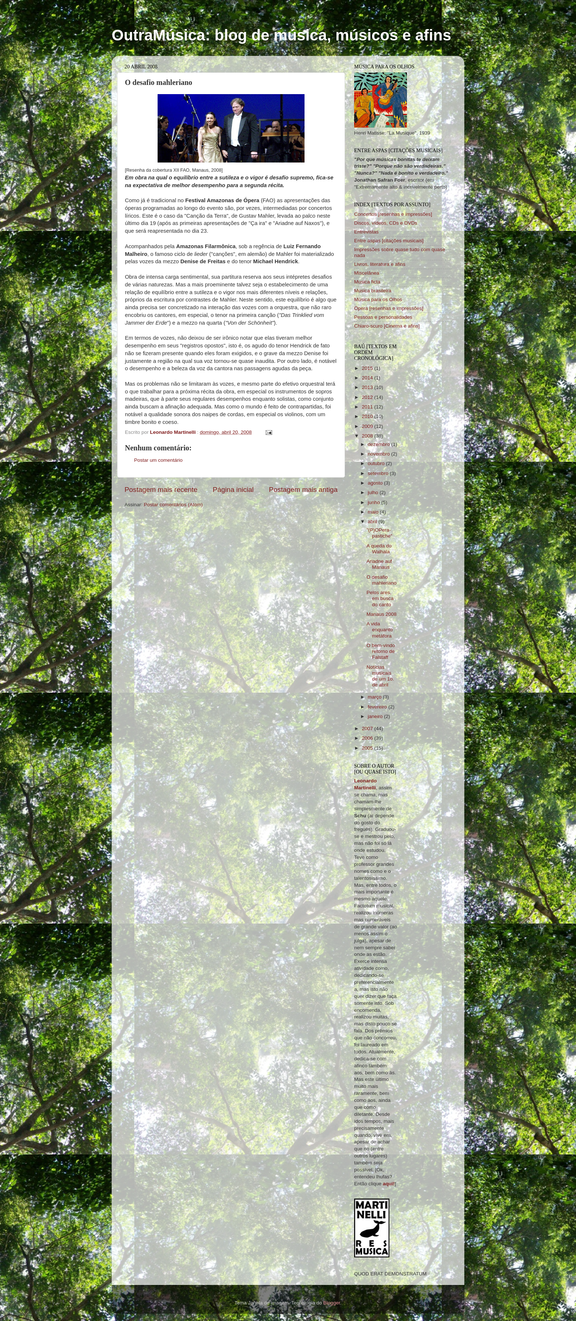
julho (373, 492)
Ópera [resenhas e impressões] (388, 308)
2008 (368, 436)
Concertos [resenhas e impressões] (393, 214)
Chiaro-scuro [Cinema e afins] (387, 326)
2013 (368, 387)
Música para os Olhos (378, 299)
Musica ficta (367, 282)
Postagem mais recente (161, 489)
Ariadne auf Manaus (379, 564)
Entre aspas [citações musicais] (389, 240)
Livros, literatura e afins (380, 264)
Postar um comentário (158, 460)
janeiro (376, 716)
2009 (368, 426)
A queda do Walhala (379, 548)
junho (374, 502)
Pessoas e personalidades (383, 317)
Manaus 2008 (382, 614)
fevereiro (378, 707)
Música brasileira (372, 290)
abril (373, 521)
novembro (379, 454)
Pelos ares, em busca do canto (380, 598)
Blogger (331, 1303)
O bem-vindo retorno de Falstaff (381, 651)
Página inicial (233, 489)
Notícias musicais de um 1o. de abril (380, 676)
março (375, 697)
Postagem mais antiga (303, 489)
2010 (368, 416)
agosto (376, 483)
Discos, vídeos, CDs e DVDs (385, 223)
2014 (368, 378)
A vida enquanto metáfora (380, 629)
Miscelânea (366, 273)
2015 (368, 368)
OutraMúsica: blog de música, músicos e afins (281, 35)
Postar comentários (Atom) (173, 504)
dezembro (379, 444)
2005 (368, 748)
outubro (377, 463)
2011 (368, 407)
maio (374, 512)
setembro (379, 473)
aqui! (389, 1183)
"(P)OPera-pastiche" (379, 533)
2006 (368, 738)
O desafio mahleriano (382, 580)
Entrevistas (366, 232)
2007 (368, 728)
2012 (368, 397)
